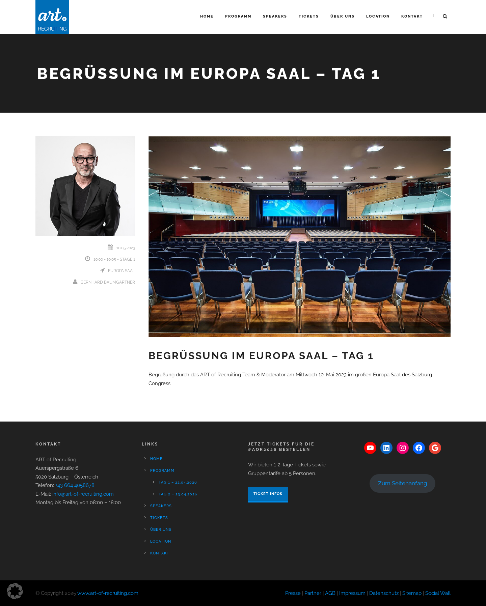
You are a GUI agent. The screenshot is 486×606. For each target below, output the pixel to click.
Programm (238, 16)
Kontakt (412, 16)
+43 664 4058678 (74, 485)
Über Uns (342, 16)
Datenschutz (384, 593)
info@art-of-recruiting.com (83, 494)
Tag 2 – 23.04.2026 (178, 494)
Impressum (352, 593)
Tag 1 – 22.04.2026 (178, 482)
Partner (312, 593)
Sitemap (412, 593)
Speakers (275, 16)
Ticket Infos (267, 494)
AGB (330, 593)
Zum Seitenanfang (402, 483)
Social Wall (438, 593)
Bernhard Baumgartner (108, 282)
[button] (15, 591)
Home (207, 16)
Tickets (309, 16)
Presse (293, 593)
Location (378, 16)
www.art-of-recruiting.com (107, 593)
